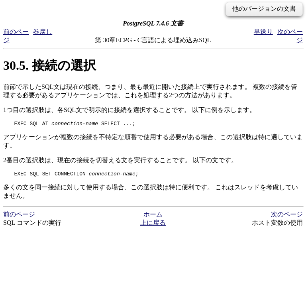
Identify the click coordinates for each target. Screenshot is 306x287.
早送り (263, 31)
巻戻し (42, 31)
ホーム (153, 216)
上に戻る (153, 225)
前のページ (19, 216)
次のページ (287, 216)
